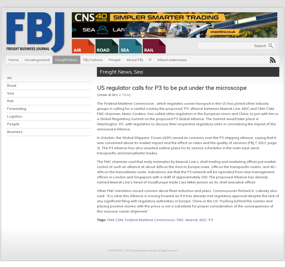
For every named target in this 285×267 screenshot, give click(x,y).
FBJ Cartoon (93, 60)
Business (15, 132)
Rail (10, 101)
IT (150, 60)
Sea (10, 93)
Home (14, 60)
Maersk (192, 220)
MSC (203, 220)
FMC (180, 220)
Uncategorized (37, 60)
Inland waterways (172, 60)
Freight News (66, 60)
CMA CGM (115, 220)
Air (9, 78)
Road (11, 85)
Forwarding (16, 108)
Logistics (14, 116)
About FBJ (135, 60)
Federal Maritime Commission (150, 220)
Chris (126, 94)
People (115, 60)
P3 (211, 220)
